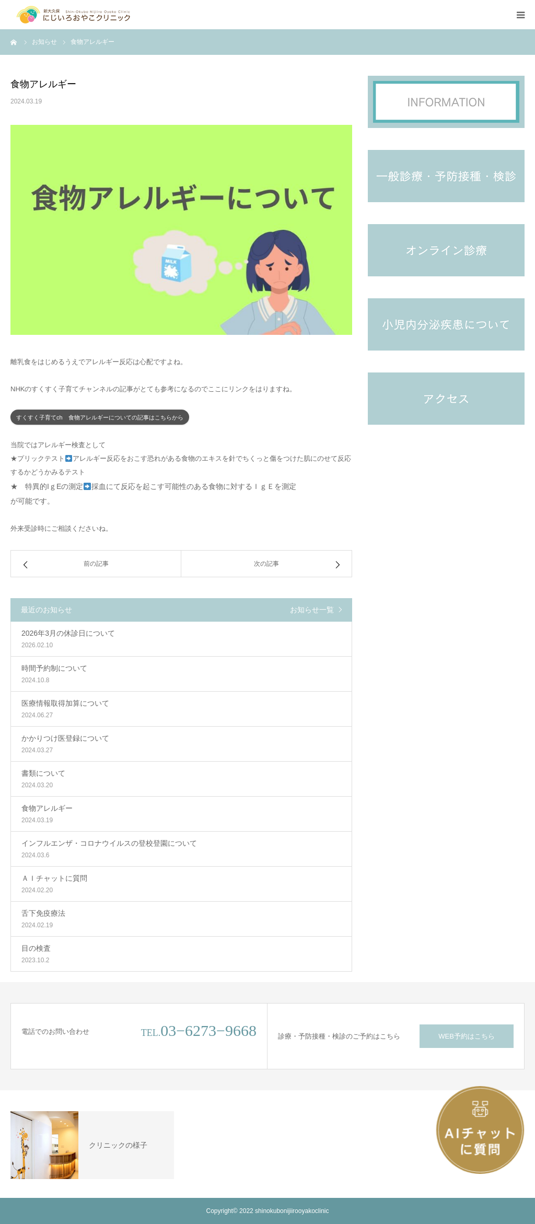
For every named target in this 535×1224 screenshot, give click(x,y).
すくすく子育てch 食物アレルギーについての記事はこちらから (99, 417)
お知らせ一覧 (312, 609)
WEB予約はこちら (466, 1036)
